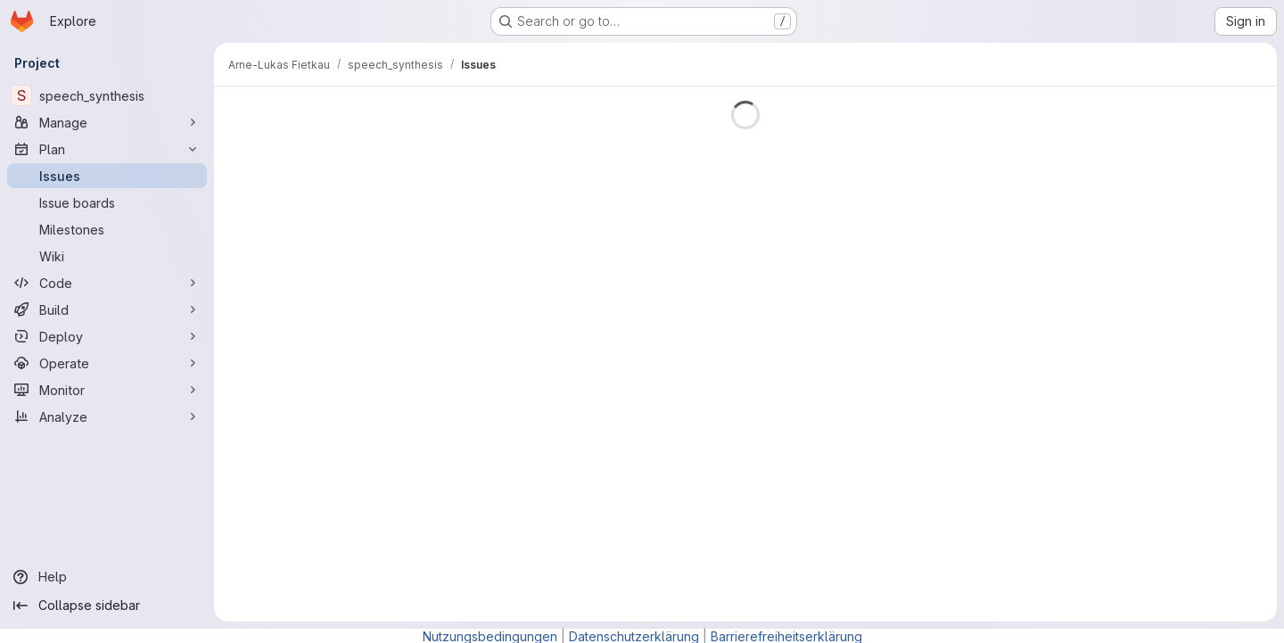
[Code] (107, 282)
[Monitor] (107, 389)
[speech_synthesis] (107, 95)
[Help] (107, 577)
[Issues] (107, 175)
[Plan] (107, 148)
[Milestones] (107, 229)
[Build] (107, 309)
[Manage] (107, 122)
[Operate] (107, 362)
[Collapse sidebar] (107, 605)
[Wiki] (107, 255)
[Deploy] (107, 336)
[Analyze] (107, 416)
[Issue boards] (107, 202)
